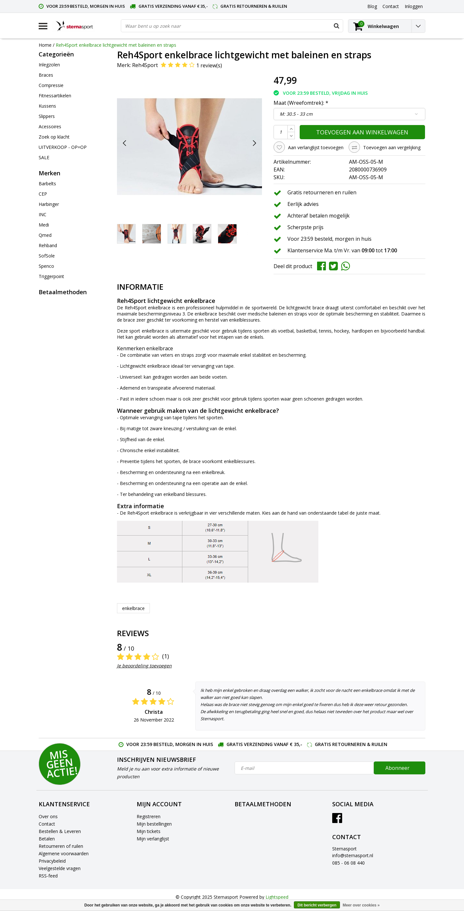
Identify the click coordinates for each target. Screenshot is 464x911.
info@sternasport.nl (352, 855)
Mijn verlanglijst (153, 839)
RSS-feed (48, 876)
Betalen (47, 839)
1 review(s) (209, 65)
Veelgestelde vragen (60, 868)
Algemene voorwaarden (64, 853)
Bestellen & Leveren (60, 831)
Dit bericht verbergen (316, 905)
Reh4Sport (145, 65)
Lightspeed (277, 897)
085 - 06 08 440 (348, 863)
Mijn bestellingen (154, 824)
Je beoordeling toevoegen (144, 666)
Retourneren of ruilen (61, 846)
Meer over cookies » (361, 905)
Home (45, 45)
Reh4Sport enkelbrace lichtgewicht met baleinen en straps (116, 45)
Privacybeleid (52, 861)
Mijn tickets (148, 831)
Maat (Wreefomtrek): (301, 102)
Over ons (48, 816)
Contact (47, 824)
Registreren (148, 816)
